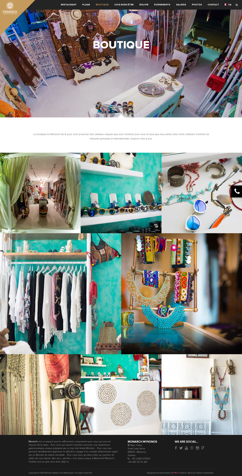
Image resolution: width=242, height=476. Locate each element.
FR (228, 5)
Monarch (33, 441)
